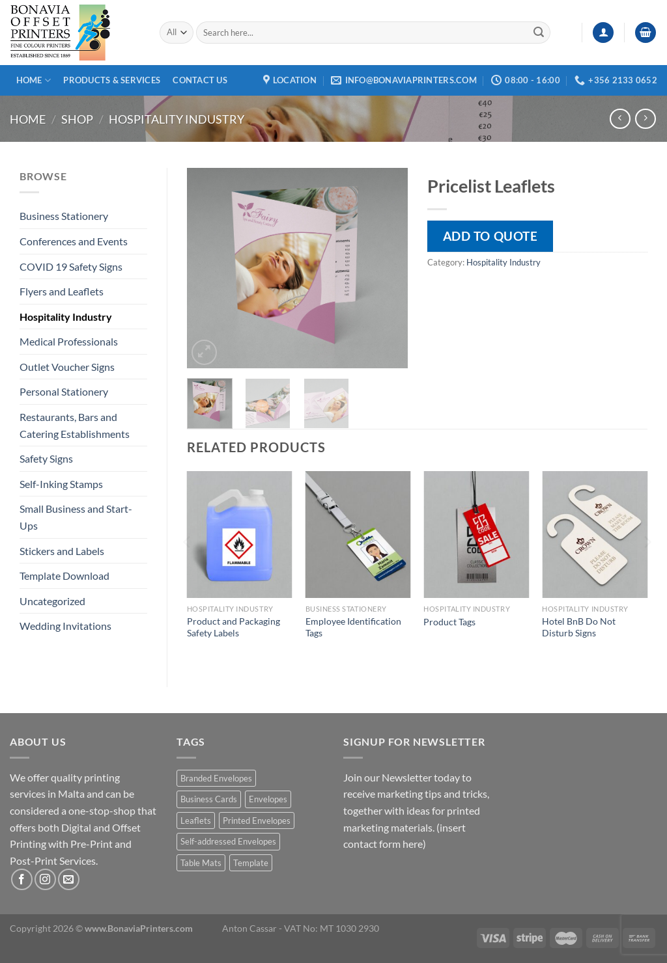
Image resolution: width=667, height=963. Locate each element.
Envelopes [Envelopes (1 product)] (268, 799)
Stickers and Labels (62, 551)
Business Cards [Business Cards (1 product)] (208, 799)
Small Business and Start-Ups (76, 517)
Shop (77, 119)
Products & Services (111, 80)
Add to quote (490, 235)
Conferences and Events (74, 241)
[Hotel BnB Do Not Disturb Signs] (594, 534)
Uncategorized (52, 601)
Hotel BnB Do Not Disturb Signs (579, 627)
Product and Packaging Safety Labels (233, 627)
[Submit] (539, 32)
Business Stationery (64, 216)
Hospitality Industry (176, 119)
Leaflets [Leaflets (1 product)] (195, 820)
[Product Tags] (476, 534)
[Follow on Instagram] (45, 879)
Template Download (64, 575)
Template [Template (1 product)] (250, 863)
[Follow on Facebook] (22, 879)
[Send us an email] (68, 879)
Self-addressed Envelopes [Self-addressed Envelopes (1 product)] (228, 841)
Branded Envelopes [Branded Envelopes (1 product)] (216, 778)
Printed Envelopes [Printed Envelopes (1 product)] (257, 820)
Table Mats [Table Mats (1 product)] (200, 863)
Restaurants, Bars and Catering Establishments (75, 425)
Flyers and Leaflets (62, 291)
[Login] (603, 33)
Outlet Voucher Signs (67, 366)
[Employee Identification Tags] (358, 534)
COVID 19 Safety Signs (71, 266)
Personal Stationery (64, 391)
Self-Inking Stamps (61, 484)
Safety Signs (46, 458)
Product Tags (449, 621)
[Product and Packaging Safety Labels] (239, 534)
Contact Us (200, 80)
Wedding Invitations (65, 625)
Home (33, 80)
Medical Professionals (69, 341)
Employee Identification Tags (353, 627)
